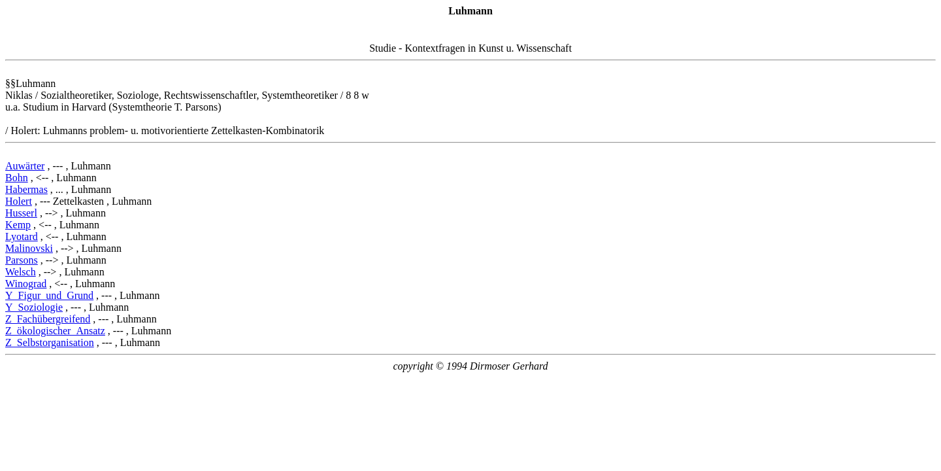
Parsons (21, 260)
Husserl (21, 212)
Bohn (16, 177)
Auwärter (24, 165)
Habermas (26, 189)
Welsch (20, 271)
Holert (18, 201)
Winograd (25, 283)
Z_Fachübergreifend (47, 318)
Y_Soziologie (34, 307)
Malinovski (29, 248)
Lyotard (21, 236)
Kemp (18, 224)
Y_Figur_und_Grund (49, 295)
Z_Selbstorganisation (49, 342)
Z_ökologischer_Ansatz (55, 330)
